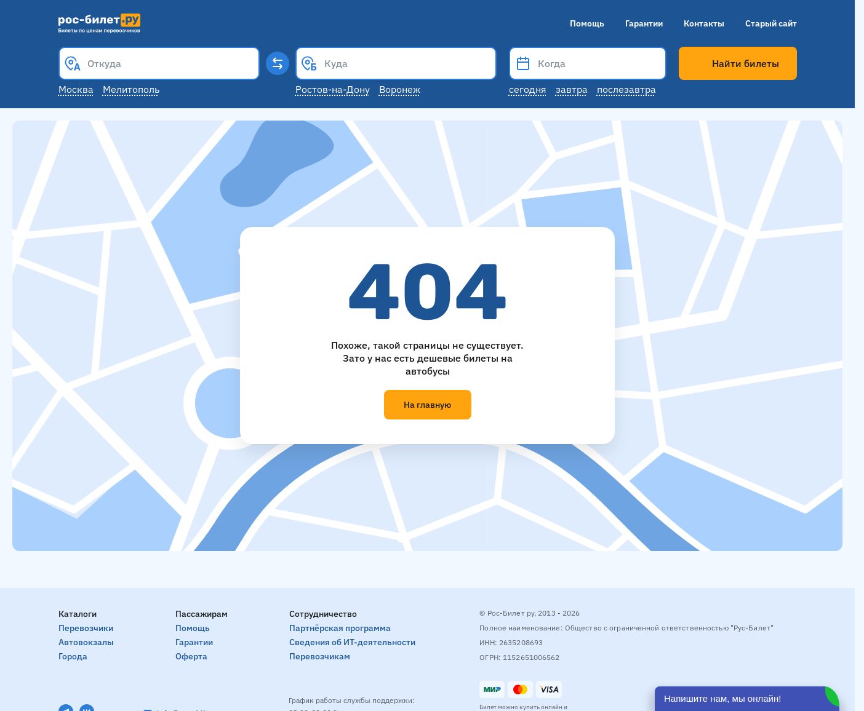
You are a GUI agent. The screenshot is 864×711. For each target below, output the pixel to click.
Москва (76, 89)
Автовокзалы (86, 642)
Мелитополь (131, 89)
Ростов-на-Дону (332, 89)
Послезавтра (626, 89)
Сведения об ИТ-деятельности (352, 642)
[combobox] (159, 63)
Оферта (191, 656)
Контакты (704, 23)
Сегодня (527, 89)
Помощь (587, 23)
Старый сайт (771, 23)
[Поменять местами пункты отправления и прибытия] (277, 63)
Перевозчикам (319, 656)
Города (72, 656)
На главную (427, 404)
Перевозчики (85, 628)
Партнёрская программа (340, 628)
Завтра (572, 89)
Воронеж (399, 89)
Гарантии (644, 23)
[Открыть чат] (747, 698)
